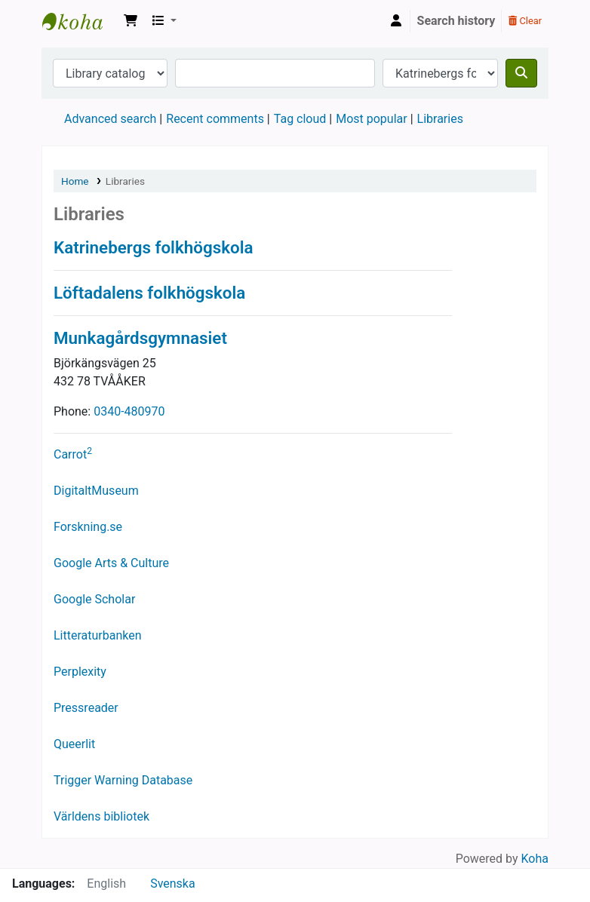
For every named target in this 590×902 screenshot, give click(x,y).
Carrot (73, 454)
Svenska (172, 883)
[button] (130, 21)
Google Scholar (94, 599)
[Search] (521, 73)
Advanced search (110, 119)
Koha (535, 858)
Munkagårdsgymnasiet (140, 338)
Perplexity (80, 671)
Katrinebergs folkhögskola (80, 21)
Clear (525, 20)
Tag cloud (300, 119)
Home (75, 181)
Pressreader (86, 708)
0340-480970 (129, 411)
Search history (456, 21)
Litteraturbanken (98, 635)
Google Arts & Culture (111, 563)
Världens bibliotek (101, 816)
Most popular (371, 119)
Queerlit (74, 744)
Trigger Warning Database (123, 780)
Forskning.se (88, 527)
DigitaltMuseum (96, 490)
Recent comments (215, 119)
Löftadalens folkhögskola (149, 292)
